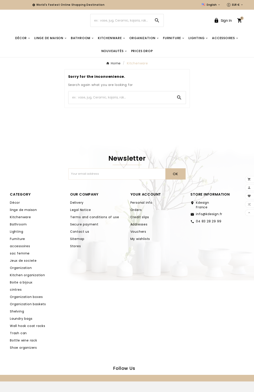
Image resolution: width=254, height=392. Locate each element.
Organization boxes (26, 307)
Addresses (139, 235)
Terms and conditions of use (94, 227)
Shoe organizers (23, 358)
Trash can (18, 343)
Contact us (79, 242)
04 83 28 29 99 (208, 232)
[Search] (121, 26)
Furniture (17, 249)
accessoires (20, 256)
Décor (15, 213)
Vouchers (138, 242)
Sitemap (77, 249)
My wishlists (140, 249)
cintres (16, 300)
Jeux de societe (23, 271)
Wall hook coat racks (27, 336)
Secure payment (84, 235)
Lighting (16, 242)
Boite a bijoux (21, 293)
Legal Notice (80, 220)
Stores (75, 256)
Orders (136, 220)
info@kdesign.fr (209, 224)
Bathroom (18, 235)
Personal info (141, 213)
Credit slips (139, 227)
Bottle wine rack (23, 351)
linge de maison (23, 220)
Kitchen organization (27, 285)
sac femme (20, 264)
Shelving (17, 322)
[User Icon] (223, 26)
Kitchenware (20, 227)
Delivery (77, 213)
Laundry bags (21, 329)
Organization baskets (28, 314)
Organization (21, 278)
